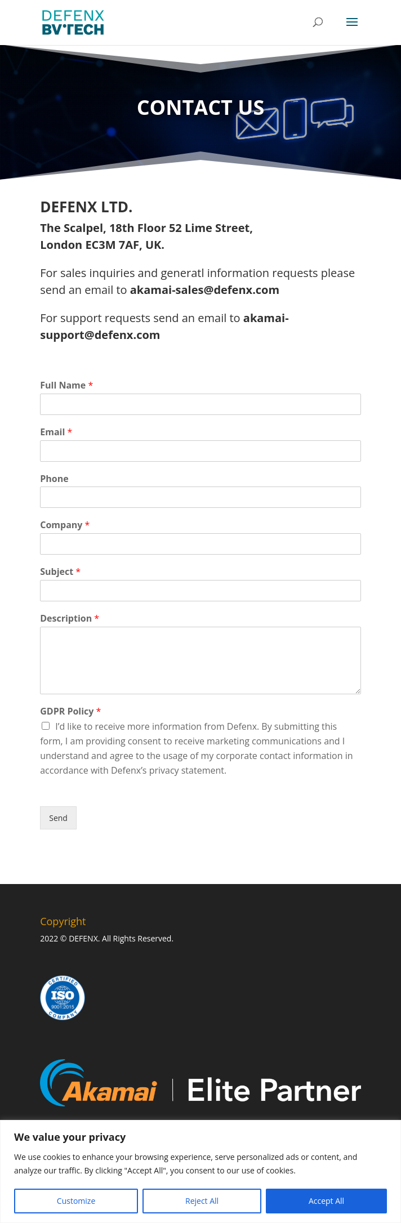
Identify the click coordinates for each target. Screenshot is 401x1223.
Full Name (66, 385)
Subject (60, 572)
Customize (76, 1200)
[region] (200, 1171)
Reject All (202, 1200)
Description (69, 618)
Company (65, 525)
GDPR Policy (70, 711)
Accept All (326, 1200)
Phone (54, 479)
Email (56, 432)
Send (58, 818)
